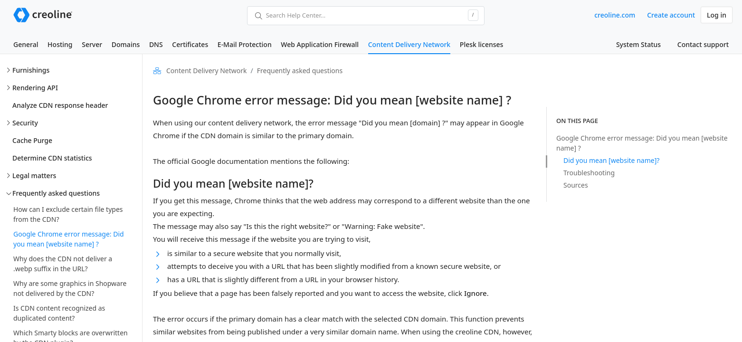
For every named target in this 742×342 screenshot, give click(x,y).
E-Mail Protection (245, 44)
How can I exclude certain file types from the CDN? (68, 214)
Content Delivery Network (409, 44)
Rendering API (35, 87)
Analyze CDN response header (60, 105)
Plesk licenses (482, 44)
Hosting (60, 44)
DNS (156, 44)
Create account (671, 14)
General (25, 44)
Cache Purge (32, 140)
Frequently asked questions (56, 193)
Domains (126, 44)
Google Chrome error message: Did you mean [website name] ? (68, 238)
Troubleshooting (589, 172)
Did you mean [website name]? (611, 160)
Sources (575, 185)
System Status (638, 44)
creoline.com (614, 14)
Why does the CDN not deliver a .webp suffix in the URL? (62, 263)
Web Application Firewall (320, 44)
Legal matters (34, 175)
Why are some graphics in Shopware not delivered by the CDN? (69, 288)
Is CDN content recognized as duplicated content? (59, 313)
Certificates (190, 44)
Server (92, 44)
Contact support (703, 44)
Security (25, 122)
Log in (716, 14)
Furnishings (30, 70)
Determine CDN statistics (52, 157)
